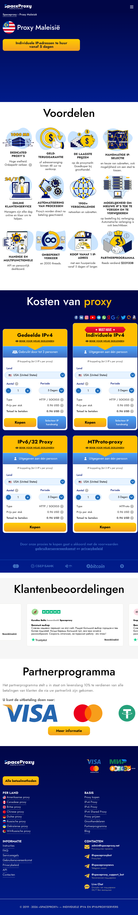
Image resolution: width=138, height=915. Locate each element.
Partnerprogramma (95, 826)
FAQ (5, 850)
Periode (115, 383)
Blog (87, 831)
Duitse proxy (14, 816)
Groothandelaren (94, 821)
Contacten (9, 875)
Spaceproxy (10, 14)
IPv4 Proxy (90, 802)
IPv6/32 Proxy (35, 441)
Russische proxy (16, 821)
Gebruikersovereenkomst (17, 860)
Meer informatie (69, 730)
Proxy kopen (91, 797)
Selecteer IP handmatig (122, 422)
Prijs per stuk (84, 405)
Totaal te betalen (87, 411)
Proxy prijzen (92, 816)
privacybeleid (92, 548)
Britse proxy (14, 807)
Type (79, 399)
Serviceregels (11, 855)
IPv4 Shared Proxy (95, 812)
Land (79, 368)
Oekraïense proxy (17, 826)
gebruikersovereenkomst (55, 548)
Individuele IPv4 (105, 335)
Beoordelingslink (103, 640)
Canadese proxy (16, 802)
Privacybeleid (11, 865)
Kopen (90, 422)
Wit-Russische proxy (19, 831)
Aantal (82, 383)
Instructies (8, 846)
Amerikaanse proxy (18, 797)
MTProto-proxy (105, 441)
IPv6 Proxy (90, 807)
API (5, 870)
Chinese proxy (15, 812)
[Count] (88, 391)
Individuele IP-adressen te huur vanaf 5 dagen (41, 44)
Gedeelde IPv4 (35, 335)
